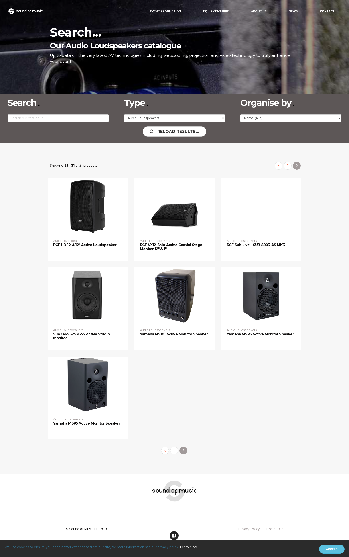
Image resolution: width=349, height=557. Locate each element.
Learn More (189, 547)
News (293, 11)
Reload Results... (174, 131)
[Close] (332, 549)
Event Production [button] (165, 11)
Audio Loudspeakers (68, 241)
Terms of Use (273, 529)
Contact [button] (327, 11)
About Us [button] (258, 11)
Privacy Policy (249, 529)
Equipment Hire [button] (216, 11)
